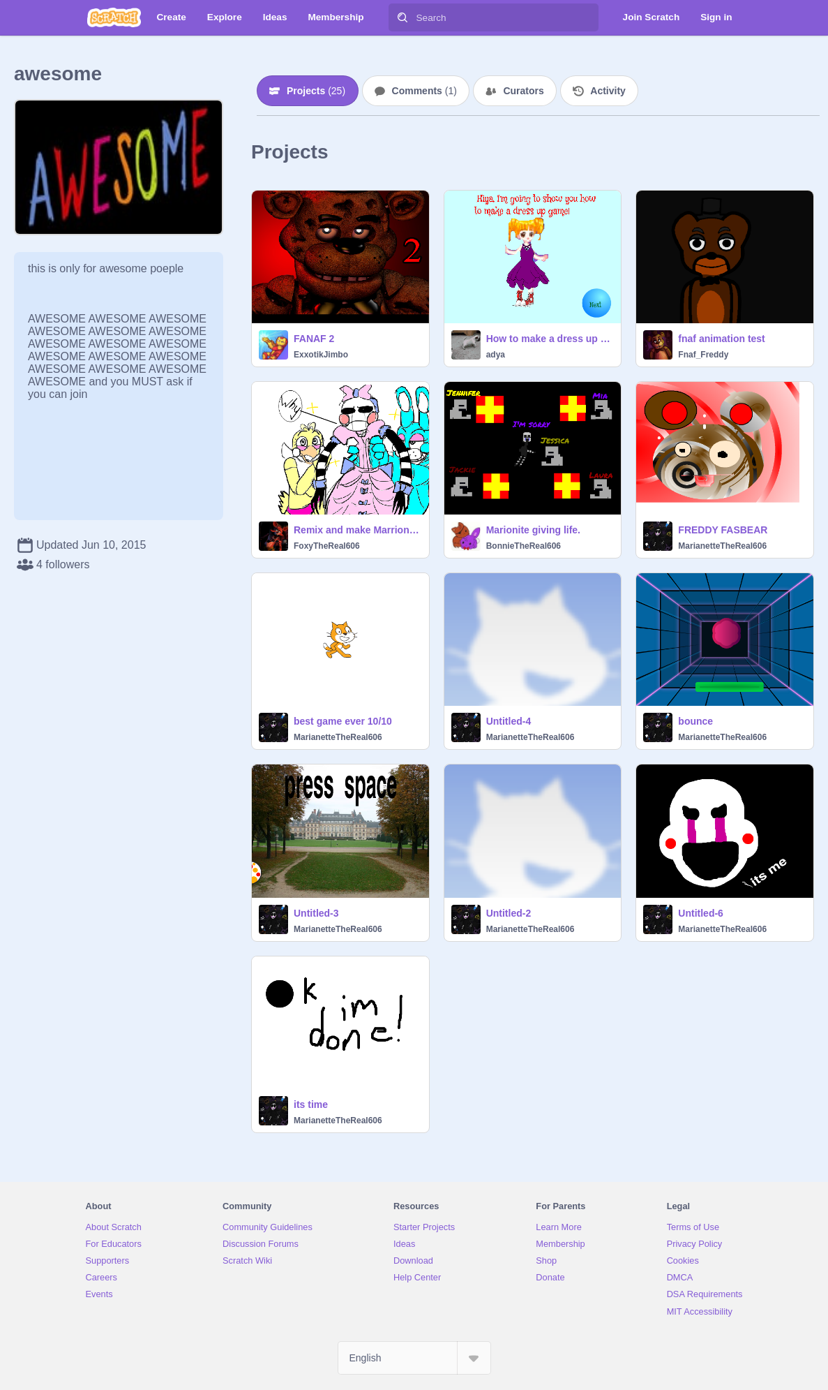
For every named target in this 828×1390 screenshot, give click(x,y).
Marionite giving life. (533, 529)
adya (495, 355)
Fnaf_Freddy (703, 355)
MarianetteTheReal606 (722, 546)
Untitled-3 (316, 913)
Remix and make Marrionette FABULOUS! (357, 529)
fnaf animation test (721, 338)
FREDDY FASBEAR (722, 529)
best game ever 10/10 (343, 721)
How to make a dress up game (549, 338)
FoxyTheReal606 (327, 546)
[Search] (402, 17)
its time (311, 1104)
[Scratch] (114, 17)
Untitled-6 (700, 913)
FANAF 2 (314, 338)
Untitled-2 (509, 913)
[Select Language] (414, 1358)
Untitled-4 (509, 721)
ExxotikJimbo (321, 355)
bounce (695, 721)
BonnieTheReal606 (523, 546)
